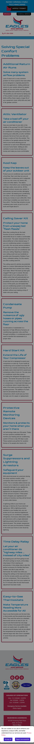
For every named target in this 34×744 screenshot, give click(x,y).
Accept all (8, 739)
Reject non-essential (22, 739)
